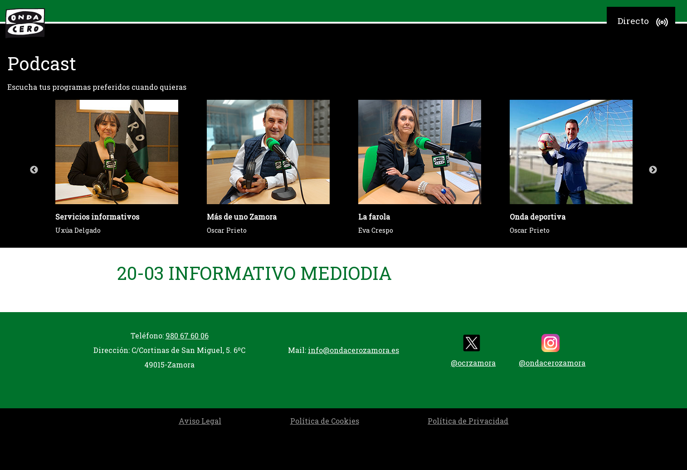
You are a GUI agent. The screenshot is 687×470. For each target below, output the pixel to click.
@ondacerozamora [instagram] (552, 350)
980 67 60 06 (187, 335)
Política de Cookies (324, 421)
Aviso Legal (200, 421)
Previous (34, 170)
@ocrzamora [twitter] (473, 350)
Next (653, 170)
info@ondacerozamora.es (353, 350)
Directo (644, 22)
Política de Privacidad (468, 421)
